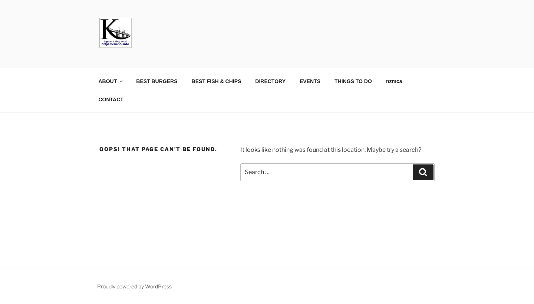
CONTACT (111, 99)
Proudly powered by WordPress (134, 286)
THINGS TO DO (353, 81)
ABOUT (111, 81)
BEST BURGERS (156, 81)
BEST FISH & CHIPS (216, 81)
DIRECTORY (270, 81)
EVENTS (310, 81)
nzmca (394, 81)
